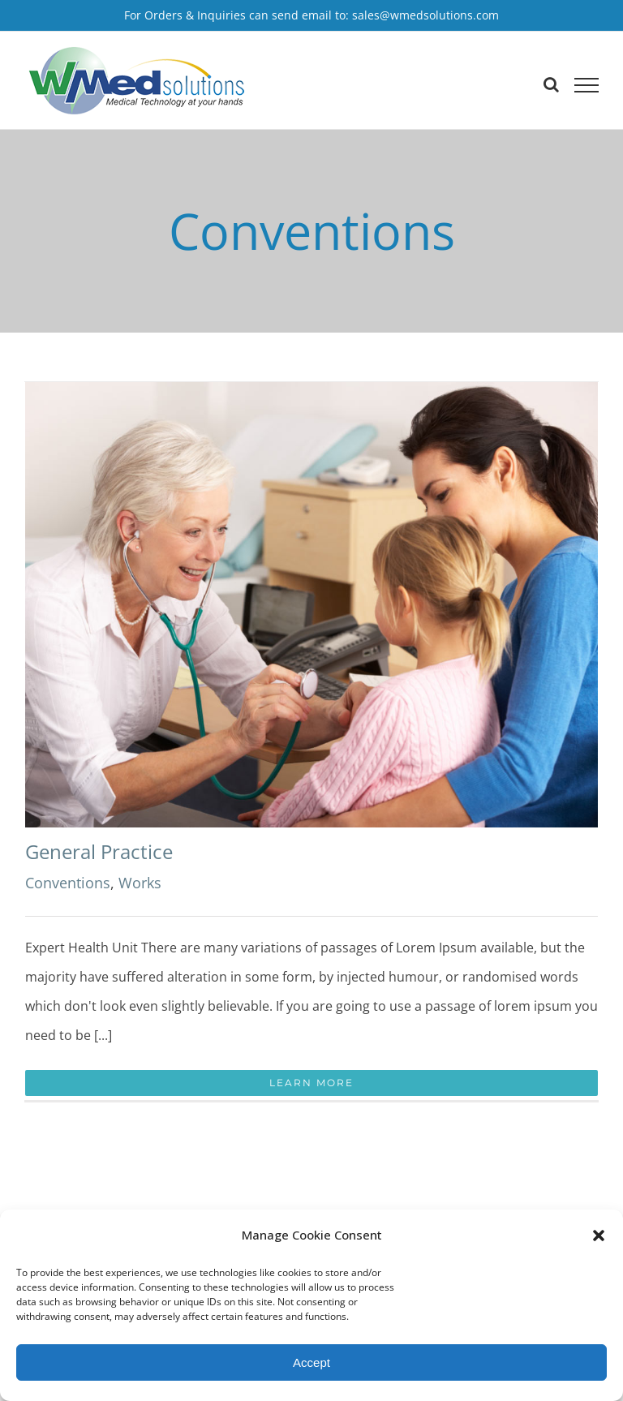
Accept (311, 1362)
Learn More (311, 1083)
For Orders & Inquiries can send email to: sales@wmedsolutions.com (311, 15)
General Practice (99, 851)
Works (139, 882)
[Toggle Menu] (586, 85)
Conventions (67, 882)
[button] (599, 1235)
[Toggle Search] (551, 84)
